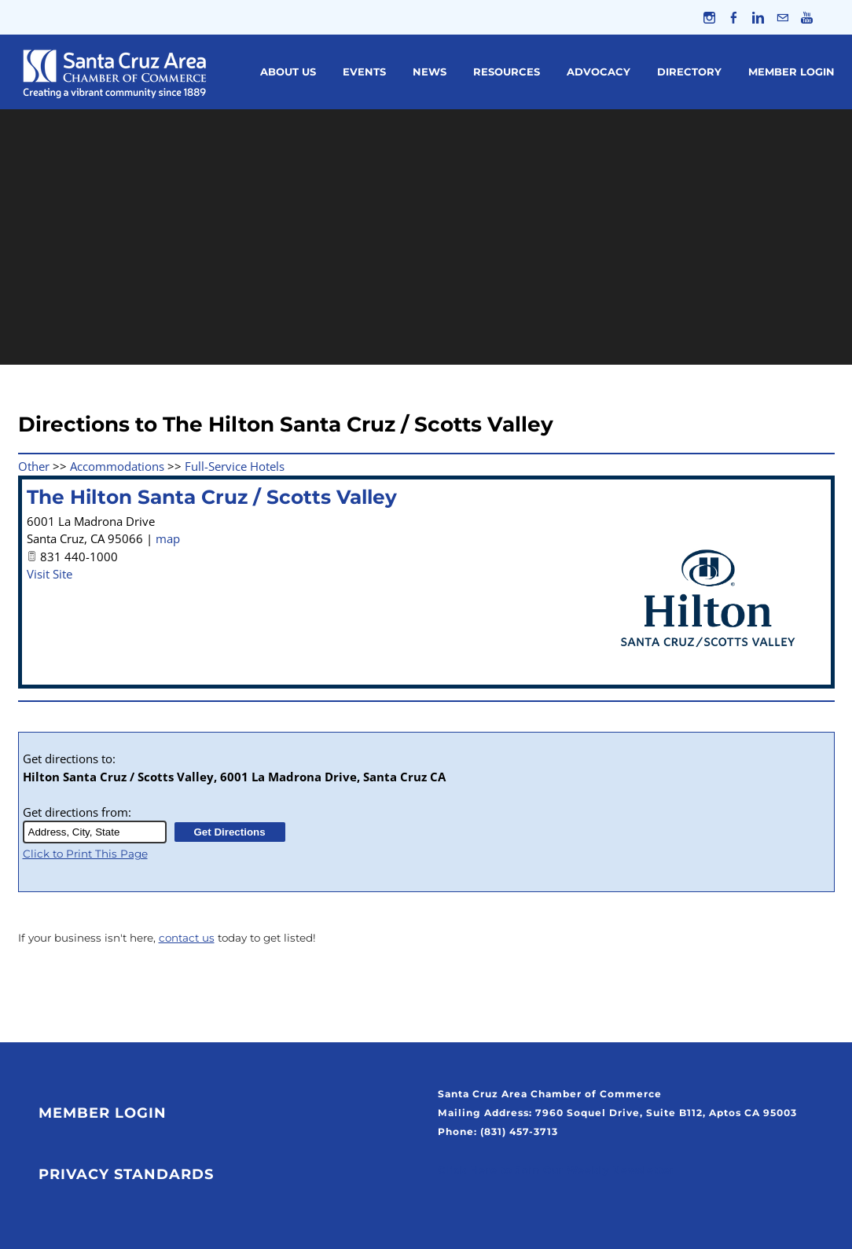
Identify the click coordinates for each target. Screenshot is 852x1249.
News (429, 71)
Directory (689, 71)
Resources (506, 71)
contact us (187, 937)
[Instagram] (709, 17)
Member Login (791, 71)
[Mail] (782, 17)
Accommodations (117, 466)
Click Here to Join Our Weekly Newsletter (556, 1170)
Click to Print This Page (85, 853)
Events (364, 71)
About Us (288, 71)
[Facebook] (734, 17)
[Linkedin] (758, 17)
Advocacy (598, 71)
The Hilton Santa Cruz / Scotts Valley (212, 497)
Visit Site (49, 574)
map (168, 538)
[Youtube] (807, 17)
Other (34, 466)
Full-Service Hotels (235, 466)
